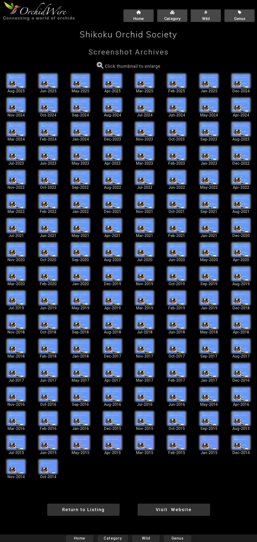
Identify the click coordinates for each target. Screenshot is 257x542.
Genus (177, 538)
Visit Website (174, 509)
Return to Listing (83, 509)
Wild (146, 538)
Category (113, 538)
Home (79, 538)
